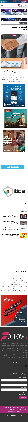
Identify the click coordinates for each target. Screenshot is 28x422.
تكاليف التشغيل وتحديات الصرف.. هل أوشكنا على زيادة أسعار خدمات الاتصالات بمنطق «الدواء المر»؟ (13, 287)
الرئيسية (22, 407)
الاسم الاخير (24, 387)
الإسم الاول (24, 382)
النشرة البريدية (17, 412)
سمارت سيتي (16, 409)
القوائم (25, 392)
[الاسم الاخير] (14, 389)
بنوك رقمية (6, 407)
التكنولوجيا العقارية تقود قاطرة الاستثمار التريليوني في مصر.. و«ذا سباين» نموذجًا (13, 279)
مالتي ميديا (4, 409)
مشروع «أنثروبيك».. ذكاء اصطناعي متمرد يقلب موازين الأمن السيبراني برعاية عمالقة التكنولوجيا (14, 283)
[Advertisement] (14, 254)
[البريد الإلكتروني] (14, 380)
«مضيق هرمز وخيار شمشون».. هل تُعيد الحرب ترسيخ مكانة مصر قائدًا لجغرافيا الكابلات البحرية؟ (13, 291)
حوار (11, 407)
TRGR (18, 418)
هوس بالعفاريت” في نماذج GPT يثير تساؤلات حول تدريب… (10, 235)
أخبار (18, 407)
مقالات (10, 409)
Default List (21, 394)
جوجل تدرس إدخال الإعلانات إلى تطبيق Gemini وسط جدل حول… (11, 228)
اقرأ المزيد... (14, 363)
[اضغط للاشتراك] (23, 397)
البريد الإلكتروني (22, 377)
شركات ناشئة (23, 409)
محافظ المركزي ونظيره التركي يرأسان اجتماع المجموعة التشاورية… (10, 216)
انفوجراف (14, 35)
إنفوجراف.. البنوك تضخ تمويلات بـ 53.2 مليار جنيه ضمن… (14, 72)
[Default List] (24, 394)
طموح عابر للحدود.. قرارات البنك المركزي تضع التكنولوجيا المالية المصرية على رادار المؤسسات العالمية (13, 276)
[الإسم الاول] (14, 385)
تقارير (14, 407)
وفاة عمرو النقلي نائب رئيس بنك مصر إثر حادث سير (11, 222)
